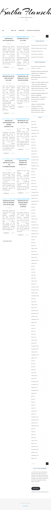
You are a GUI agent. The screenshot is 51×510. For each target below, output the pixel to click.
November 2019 (35, 313)
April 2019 (33, 334)
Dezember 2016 (35, 417)
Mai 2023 (33, 213)
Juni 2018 (33, 363)
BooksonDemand (21, 36)
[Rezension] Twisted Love (37, 51)
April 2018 (33, 369)
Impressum (21, 30)
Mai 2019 (33, 331)
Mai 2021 (33, 272)
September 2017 (35, 390)
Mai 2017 (33, 402)
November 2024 (35, 159)
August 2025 (34, 136)
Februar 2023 (34, 219)
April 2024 (33, 180)
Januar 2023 (34, 222)
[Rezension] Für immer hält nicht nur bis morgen (23, 78)
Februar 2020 (34, 304)
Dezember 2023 (35, 192)
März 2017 (33, 408)
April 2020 (33, 298)
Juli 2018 (33, 360)
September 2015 (35, 455)
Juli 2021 (33, 266)
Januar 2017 (34, 414)
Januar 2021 (34, 284)
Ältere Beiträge (7, 241)
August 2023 (34, 204)
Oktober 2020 (34, 292)
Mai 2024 (33, 177)
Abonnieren (35, 488)
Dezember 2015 (35, 446)
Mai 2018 (33, 366)
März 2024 (33, 183)
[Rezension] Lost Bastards (37, 54)
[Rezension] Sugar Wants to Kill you (39, 48)
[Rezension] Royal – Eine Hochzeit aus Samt (9, 78)
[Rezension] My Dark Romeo (37, 112)
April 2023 (33, 216)
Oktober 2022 (34, 230)
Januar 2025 (34, 154)
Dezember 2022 (35, 224)
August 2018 (34, 357)
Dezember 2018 (35, 346)
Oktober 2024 (34, 162)
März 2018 (33, 372)
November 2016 (35, 419)
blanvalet (19, 158)
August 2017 (34, 393)
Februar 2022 (34, 248)
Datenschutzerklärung (33, 30)
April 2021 (33, 275)
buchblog (8, 36)
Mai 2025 (33, 142)
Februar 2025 (34, 151)
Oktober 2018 (34, 352)
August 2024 (34, 168)
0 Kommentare (8, 43)
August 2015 (34, 458)
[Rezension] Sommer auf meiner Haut (23, 162)
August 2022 (34, 236)
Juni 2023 (33, 210)
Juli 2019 (33, 325)
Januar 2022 (34, 251)
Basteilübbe (20, 74)
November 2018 (35, 349)
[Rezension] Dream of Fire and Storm (39, 45)
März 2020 (33, 301)
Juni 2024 (33, 174)
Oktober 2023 (34, 198)
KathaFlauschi (6, 67)
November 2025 (35, 130)
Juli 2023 (33, 207)
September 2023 (35, 201)
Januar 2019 (34, 343)
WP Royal (29, 503)
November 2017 (35, 384)
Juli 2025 (33, 139)
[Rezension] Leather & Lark (39, 90)
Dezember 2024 (35, 157)
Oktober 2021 (34, 257)
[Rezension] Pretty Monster (37, 57)
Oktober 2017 (34, 387)
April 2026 (33, 121)
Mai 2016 (33, 431)
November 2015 (35, 449)
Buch (4, 36)
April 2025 (33, 145)
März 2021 (33, 278)
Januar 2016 (34, 443)
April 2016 (33, 434)
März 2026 (33, 124)
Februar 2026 (34, 127)
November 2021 (35, 254)
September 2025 (35, 133)
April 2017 (33, 405)
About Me (13, 30)
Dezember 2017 (35, 381)
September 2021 (35, 260)
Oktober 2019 (34, 316)
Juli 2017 (33, 396)
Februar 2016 (34, 440)
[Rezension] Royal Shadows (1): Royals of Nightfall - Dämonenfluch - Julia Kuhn (39, 95)
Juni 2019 (33, 328)
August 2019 (34, 322)
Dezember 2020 (35, 287)
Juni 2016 (33, 428)
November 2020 (35, 289)
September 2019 (35, 319)
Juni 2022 (33, 242)
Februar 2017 (34, 411)
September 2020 (35, 295)
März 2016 (33, 437)
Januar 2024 (34, 189)
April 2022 (33, 245)
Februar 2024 (34, 186)
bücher (13, 36)
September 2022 (35, 233)
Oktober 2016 (34, 422)
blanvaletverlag (27, 158)
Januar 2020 (34, 307)
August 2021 (34, 263)
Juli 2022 (33, 239)
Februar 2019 (34, 340)
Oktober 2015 (34, 452)
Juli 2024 (33, 171)
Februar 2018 (34, 375)
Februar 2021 (34, 281)
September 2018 (35, 354)
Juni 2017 (33, 399)
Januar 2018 (34, 378)
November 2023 (35, 195)
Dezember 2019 (35, 310)
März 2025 (33, 148)
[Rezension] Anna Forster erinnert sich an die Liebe (9, 202)
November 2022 (35, 227)
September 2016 (35, 425)
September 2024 (35, 165)
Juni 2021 (33, 269)
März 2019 (33, 337)
